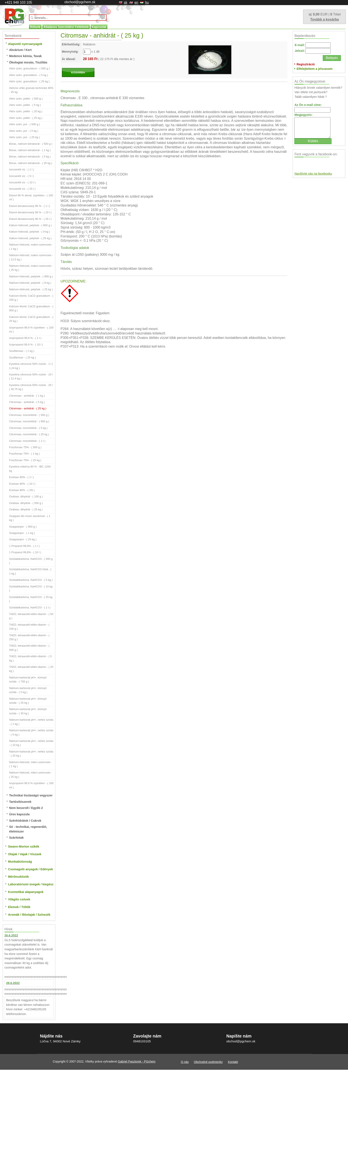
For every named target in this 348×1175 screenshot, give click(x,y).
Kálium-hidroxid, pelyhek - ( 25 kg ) (30, 238)
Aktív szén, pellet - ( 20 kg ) (25, 111)
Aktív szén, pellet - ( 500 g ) (26, 98)
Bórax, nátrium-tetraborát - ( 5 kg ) (30, 156)
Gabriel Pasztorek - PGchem (136, 1061)
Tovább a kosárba (324, 19)
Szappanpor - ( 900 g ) (23, 526)
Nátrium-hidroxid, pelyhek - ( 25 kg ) (31, 289)
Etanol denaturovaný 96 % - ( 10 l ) (30, 212)
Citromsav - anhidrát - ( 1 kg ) (27, 395)
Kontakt (233, 1062)
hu (147, 2)
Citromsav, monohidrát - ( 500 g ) (29, 415)
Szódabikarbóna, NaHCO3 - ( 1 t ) (29, 607)
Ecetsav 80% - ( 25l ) (22, 490)
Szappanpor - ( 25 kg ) (22, 539)
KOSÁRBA (78, 72)
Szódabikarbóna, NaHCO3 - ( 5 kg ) (31, 579)
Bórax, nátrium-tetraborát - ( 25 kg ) (30, 163)
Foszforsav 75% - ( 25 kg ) (25, 460)
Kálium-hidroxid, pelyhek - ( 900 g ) (30, 225)
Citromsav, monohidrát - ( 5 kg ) (28, 428)
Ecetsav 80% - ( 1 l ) (21, 477)
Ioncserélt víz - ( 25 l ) (22, 188)
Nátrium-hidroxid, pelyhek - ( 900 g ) (31, 276)
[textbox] (68, 17)
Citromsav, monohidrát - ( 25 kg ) (29, 434)
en (136, 2)
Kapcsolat (99, 27)
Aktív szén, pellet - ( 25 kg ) (25, 117)
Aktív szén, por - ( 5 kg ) (23, 130)
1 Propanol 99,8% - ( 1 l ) (24, 545)
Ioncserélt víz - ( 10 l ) (22, 182)
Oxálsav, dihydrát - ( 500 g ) (26, 503)
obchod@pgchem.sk (79, 2)
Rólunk (35, 27)
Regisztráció (306, 64)
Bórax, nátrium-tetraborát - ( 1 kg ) (30, 150)
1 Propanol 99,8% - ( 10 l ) (25, 552)
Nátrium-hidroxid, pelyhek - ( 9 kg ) (30, 282)
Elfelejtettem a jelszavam (315, 68)
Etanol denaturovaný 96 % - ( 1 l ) (29, 206)
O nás (185, 1062)
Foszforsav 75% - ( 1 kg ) (24, 453)
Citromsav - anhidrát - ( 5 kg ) (27, 402)
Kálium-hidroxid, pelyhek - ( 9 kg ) (29, 231)
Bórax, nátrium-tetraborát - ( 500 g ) (30, 143)
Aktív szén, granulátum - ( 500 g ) (29, 68)
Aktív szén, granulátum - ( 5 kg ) (28, 75)
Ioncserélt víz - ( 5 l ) (21, 176)
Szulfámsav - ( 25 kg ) (22, 357)
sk (125, 2)
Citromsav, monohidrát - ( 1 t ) (27, 440)
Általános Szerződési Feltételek (66, 27)
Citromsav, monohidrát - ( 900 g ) (29, 421)
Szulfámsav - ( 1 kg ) (21, 350)
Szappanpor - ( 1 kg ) (22, 533)
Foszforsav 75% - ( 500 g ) (25, 447)
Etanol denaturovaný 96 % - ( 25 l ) (30, 218)
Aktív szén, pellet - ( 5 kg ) (25, 105)
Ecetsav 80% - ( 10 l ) (22, 483)
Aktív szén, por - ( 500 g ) (24, 124)
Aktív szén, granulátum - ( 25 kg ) (29, 81)
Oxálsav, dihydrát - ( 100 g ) (26, 496)
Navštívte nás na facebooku (313, 173)
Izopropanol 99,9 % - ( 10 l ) (26, 344)
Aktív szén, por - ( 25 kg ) (24, 137)
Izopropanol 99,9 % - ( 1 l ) (25, 338)
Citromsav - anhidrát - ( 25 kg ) (27, 408)
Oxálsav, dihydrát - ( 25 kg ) (26, 509)
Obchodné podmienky (208, 1062)
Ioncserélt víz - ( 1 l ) (21, 169)
